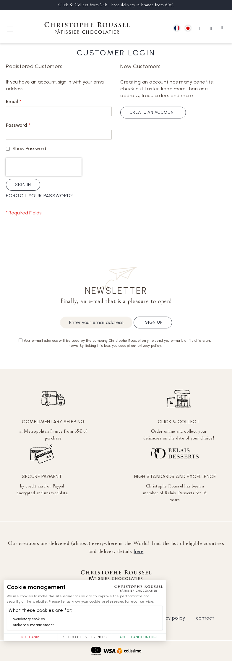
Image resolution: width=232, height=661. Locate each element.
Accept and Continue (138, 637)
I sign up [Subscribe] (153, 322)
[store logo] (87, 29)
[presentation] (44, 167)
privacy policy (169, 618)
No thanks (30, 637)
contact (205, 618)
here (138, 551)
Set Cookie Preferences (85, 637)
